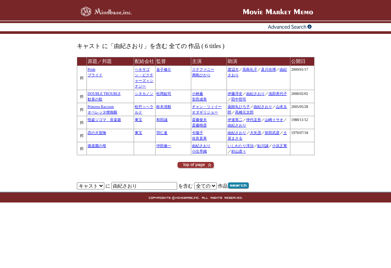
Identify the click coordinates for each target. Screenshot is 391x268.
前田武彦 (272, 133)
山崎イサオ (274, 120)
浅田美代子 (277, 94)
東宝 (138, 120)
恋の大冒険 (97, 133)
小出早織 (199, 151)
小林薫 (197, 94)
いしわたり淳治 (241, 146)
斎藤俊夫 (199, 120)
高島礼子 (249, 69)
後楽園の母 (97, 146)
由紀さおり (255, 94)
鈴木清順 (163, 107)
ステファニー (203, 69)
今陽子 (197, 133)
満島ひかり (201, 75)
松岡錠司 (163, 94)
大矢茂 (255, 133)
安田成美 (199, 99)
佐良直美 (199, 138)
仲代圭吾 (253, 120)
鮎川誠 (262, 146)
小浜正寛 (279, 146)
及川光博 (268, 69)
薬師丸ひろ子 (239, 107)
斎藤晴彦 (199, 125)
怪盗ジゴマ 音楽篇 (104, 120)
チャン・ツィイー (207, 107)
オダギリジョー (205, 112)
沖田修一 (163, 146)
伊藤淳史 (235, 94)
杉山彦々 (238, 151)
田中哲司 (238, 99)
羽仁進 (161, 133)
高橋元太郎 (244, 112)
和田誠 (161, 120)
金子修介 (163, 69)
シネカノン (144, 94)
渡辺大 (233, 69)
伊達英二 (235, 120)
